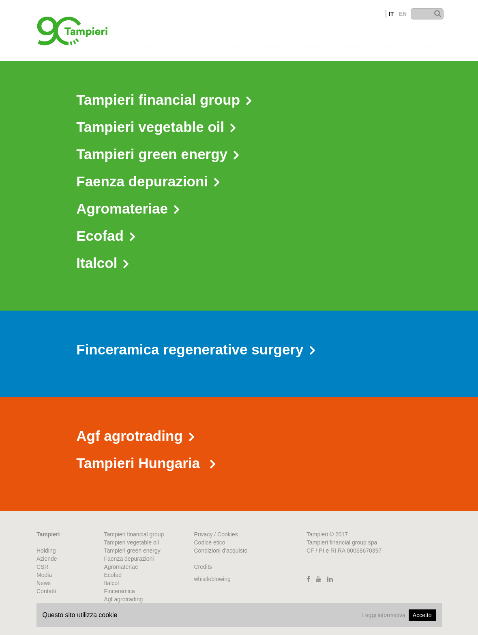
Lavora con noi (366, 39)
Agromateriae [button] (127, 208)
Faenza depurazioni (129, 558)
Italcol (111, 583)
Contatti (428, 39)
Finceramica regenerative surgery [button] (195, 349)
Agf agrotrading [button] (135, 436)
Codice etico (209, 542)
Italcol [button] (102, 263)
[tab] (239, 101)
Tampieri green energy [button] (157, 154)
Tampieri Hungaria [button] (145, 463)
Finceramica (119, 591)
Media (270, 39)
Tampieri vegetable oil (131, 542)
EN (403, 14)
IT (391, 14)
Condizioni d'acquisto (221, 550)
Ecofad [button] (105, 236)
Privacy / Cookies (216, 534)
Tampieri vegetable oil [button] (156, 127)
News (310, 39)
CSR (232, 38)
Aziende (191, 38)
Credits (203, 567)
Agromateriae (121, 567)
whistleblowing (212, 579)
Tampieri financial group (134, 534)
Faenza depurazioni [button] (147, 181)
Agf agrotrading (123, 599)
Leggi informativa (383, 615)
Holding (143, 38)
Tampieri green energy (132, 550)
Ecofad (113, 575)
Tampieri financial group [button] (163, 100)
